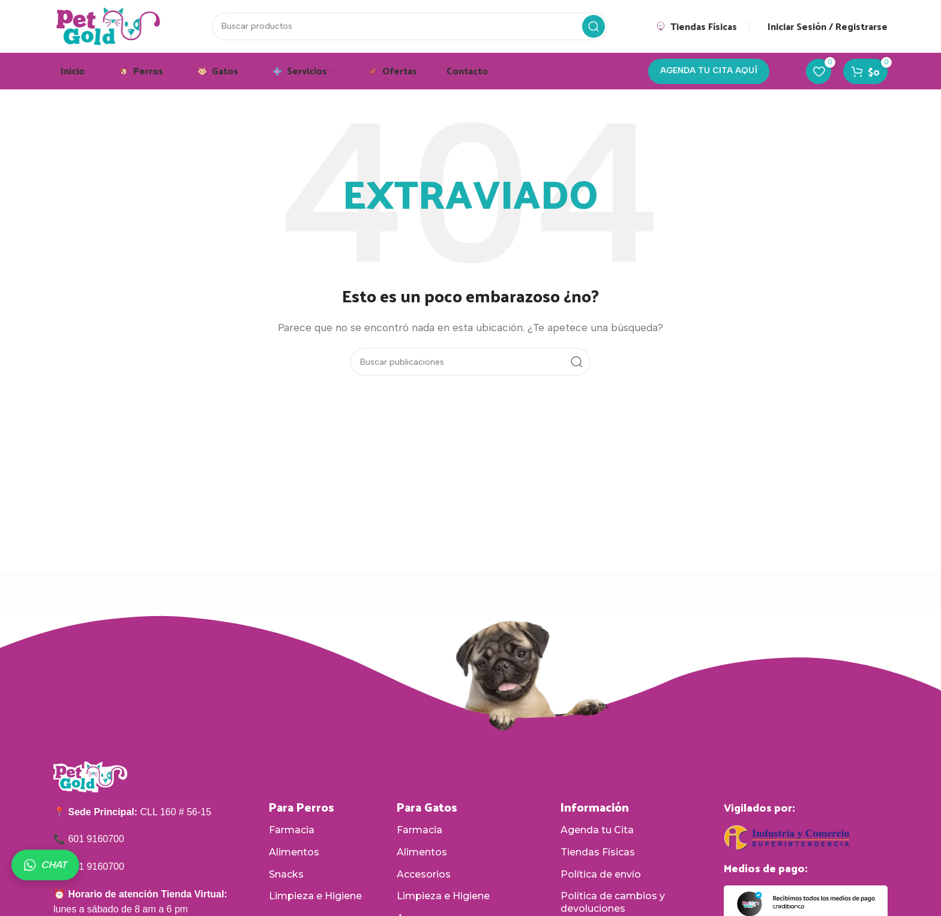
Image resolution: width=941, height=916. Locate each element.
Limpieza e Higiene (315, 897)
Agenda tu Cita (597, 831)
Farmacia (291, 831)
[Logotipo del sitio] (108, 26)
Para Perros (301, 808)
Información (595, 808)
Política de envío (601, 875)
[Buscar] (409, 27)
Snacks (286, 875)
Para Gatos (427, 808)
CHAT (45, 865)
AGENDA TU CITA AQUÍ (708, 72)
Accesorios (424, 875)
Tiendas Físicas (598, 853)
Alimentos (294, 853)
